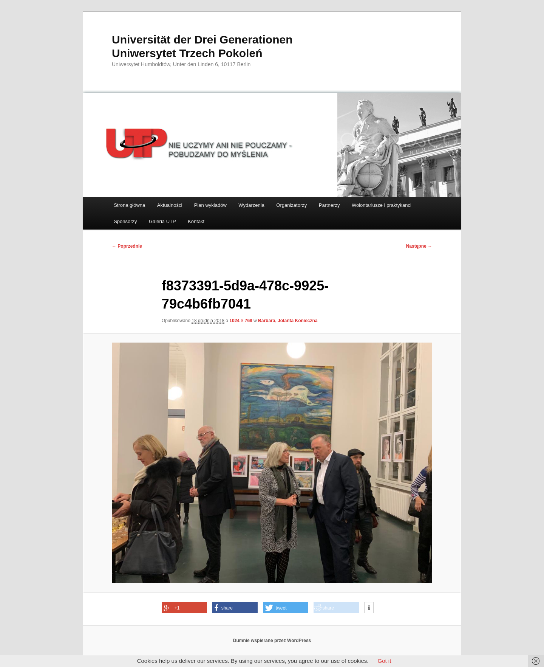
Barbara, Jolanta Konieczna (287, 320)
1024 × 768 (240, 320)
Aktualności (169, 205)
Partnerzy (329, 205)
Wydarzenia (251, 205)
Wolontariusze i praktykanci (381, 205)
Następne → (419, 246)
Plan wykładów (210, 205)
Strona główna (129, 205)
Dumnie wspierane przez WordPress (272, 640)
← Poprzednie (127, 246)
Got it (384, 661)
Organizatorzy (291, 205)
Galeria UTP (162, 221)
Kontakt (196, 221)
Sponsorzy (125, 221)
